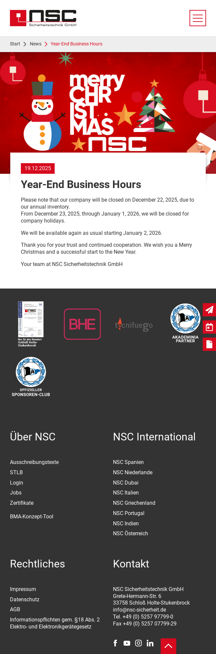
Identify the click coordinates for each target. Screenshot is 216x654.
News (35, 43)
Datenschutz (24, 599)
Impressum (23, 589)
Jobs (16, 493)
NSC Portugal (128, 513)
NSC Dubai (125, 483)
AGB (15, 609)
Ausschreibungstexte (34, 462)
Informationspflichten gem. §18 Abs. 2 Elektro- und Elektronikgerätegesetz (55, 623)
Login (16, 483)
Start (15, 43)
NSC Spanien (128, 462)
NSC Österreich (130, 533)
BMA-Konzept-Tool (31, 516)
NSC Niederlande (132, 472)
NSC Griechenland (134, 503)
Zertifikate (21, 503)
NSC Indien (126, 523)
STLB (16, 472)
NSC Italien (126, 493)
